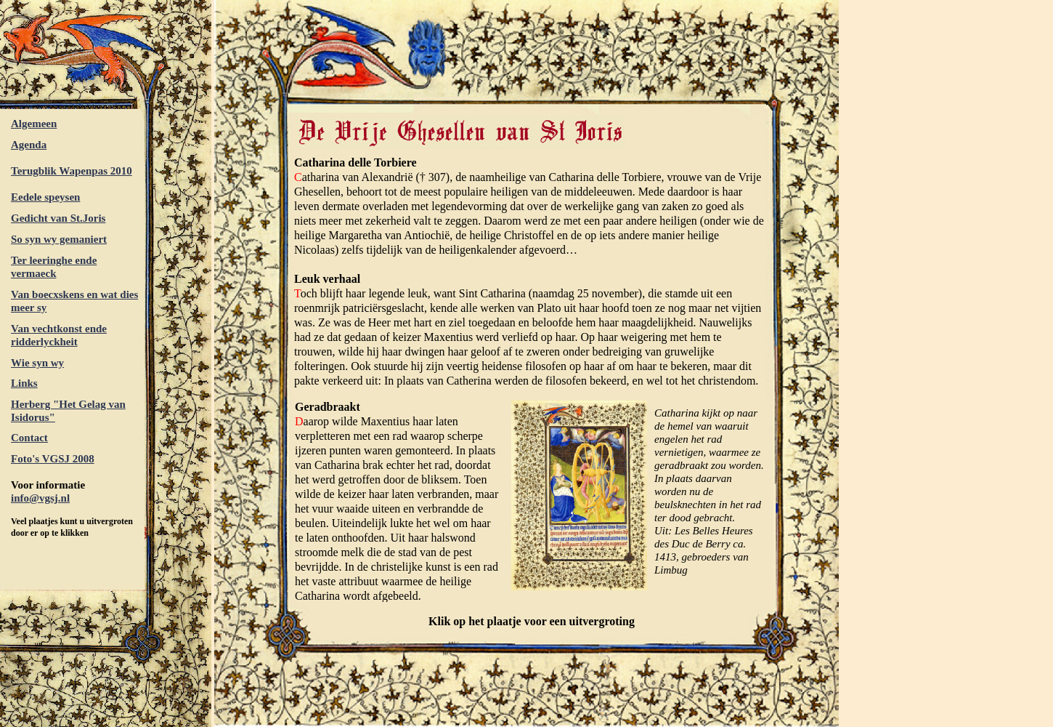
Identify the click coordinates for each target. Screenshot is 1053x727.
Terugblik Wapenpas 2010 (71, 171)
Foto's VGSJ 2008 (52, 459)
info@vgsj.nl (40, 498)
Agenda (28, 144)
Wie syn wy (37, 363)
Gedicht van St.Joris (58, 218)
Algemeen (34, 123)
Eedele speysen (45, 197)
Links (24, 383)
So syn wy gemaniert (59, 239)
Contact (29, 437)
